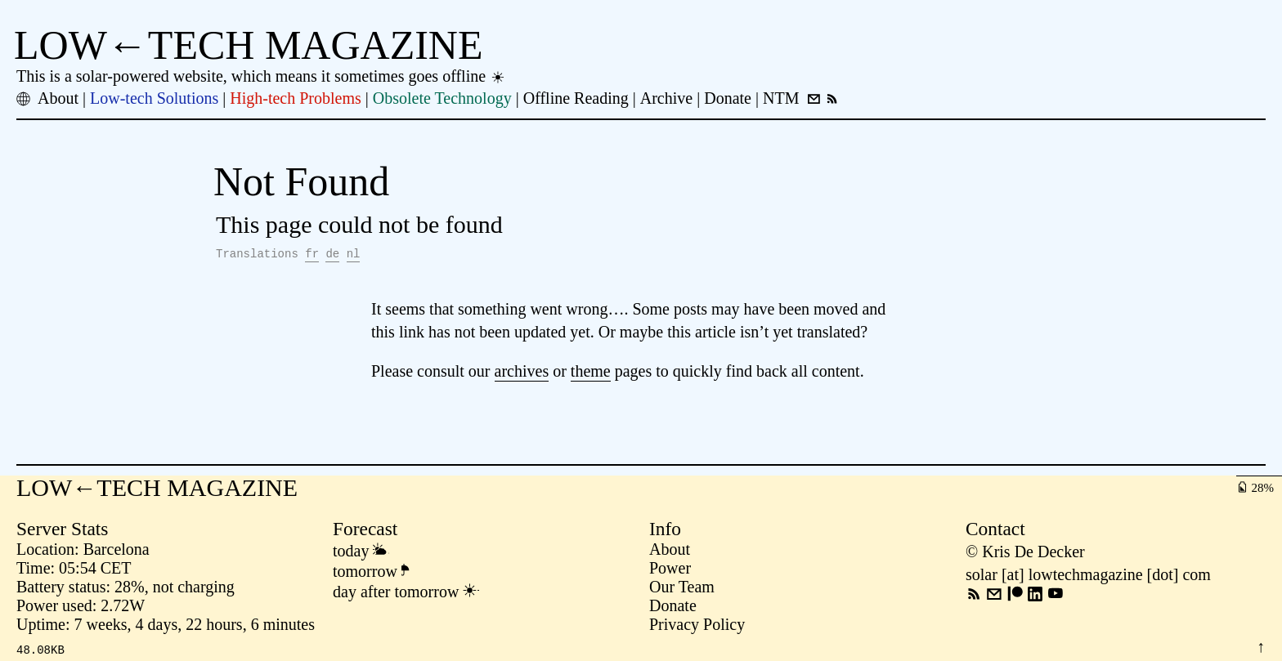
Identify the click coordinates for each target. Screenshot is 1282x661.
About (669, 552)
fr (312, 255)
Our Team (682, 589)
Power (670, 570)
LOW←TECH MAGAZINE (248, 45)
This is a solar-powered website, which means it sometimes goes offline (261, 76)
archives (522, 373)
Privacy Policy (697, 627)
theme (591, 373)
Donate (673, 608)
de (332, 255)
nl (354, 255)
